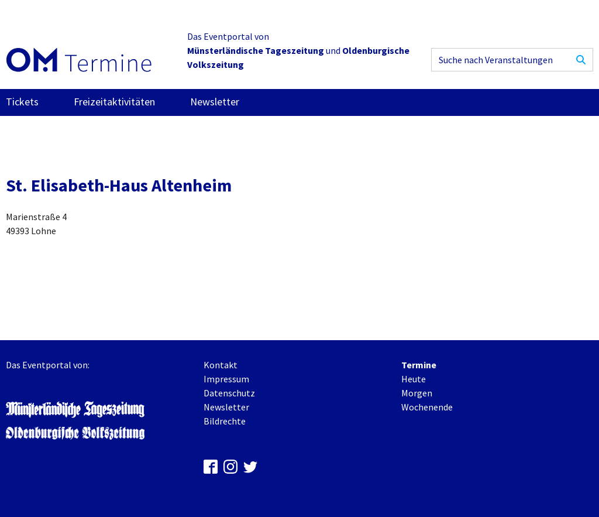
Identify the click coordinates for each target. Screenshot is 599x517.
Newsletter (214, 101)
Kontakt (220, 365)
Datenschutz (229, 393)
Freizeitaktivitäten (114, 101)
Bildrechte (225, 421)
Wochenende (427, 407)
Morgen (416, 393)
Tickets (22, 101)
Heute (413, 379)
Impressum (226, 379)
